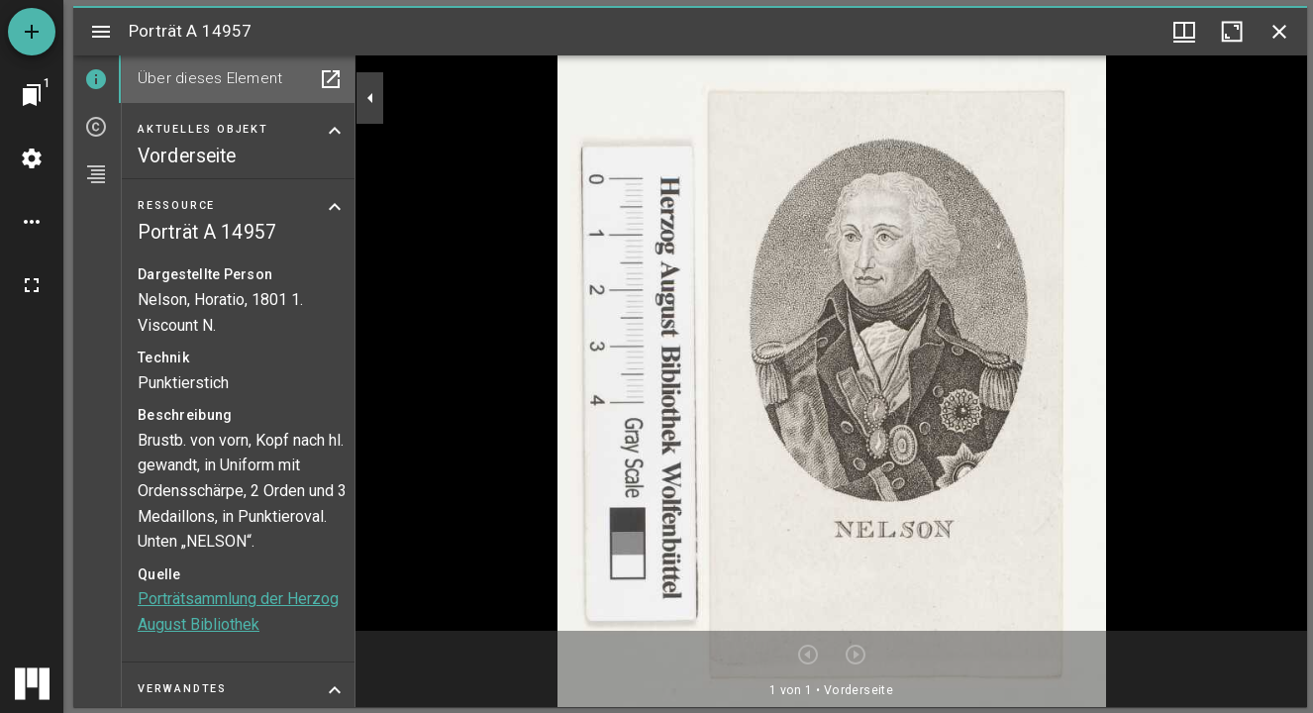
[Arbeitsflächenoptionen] (31, 222)
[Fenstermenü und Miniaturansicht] (1184, 31)
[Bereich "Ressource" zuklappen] (335, 207)
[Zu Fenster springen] (31, 95)
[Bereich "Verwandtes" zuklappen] (335, 690)
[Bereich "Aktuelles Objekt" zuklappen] (335, 131)
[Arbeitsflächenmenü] (31, 158)
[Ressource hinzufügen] (31, 31)
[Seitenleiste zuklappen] (370, 98)
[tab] (97, 79)
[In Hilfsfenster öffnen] (330, 79)
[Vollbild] (31, 285)
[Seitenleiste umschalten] (101, 31)
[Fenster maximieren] (1232, 31)
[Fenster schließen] (1279, 31)
